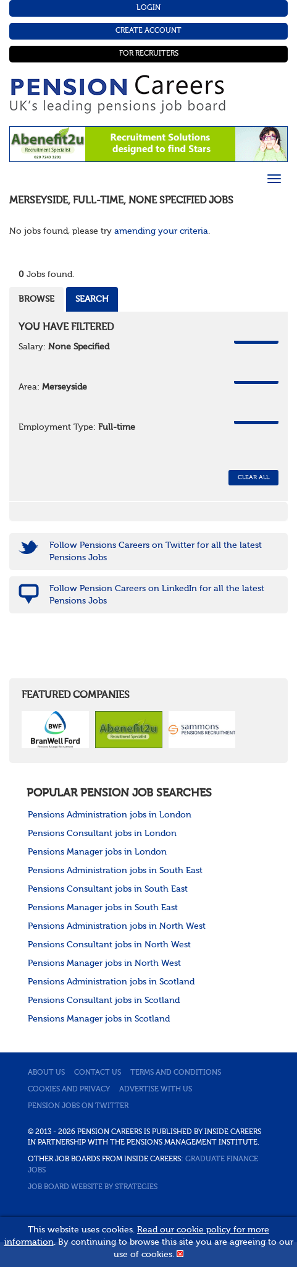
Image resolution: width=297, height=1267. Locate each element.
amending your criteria (161, 231)
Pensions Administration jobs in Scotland (111, 982)
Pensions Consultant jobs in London (102, 833)
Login (148, 8)
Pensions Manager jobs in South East (103, 907)
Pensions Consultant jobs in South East (108, 889)
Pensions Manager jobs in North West (104, 963)
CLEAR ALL (253, 477)
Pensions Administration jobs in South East (115, 870)
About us (46, 1073)
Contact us (97, 1073)
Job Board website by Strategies (92, 1187)
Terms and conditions (175, 1073)
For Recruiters (148, 54)
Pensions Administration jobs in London (109, 815)
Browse (36, 299)
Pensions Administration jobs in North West (117, 926)
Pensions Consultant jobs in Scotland (104, 1000)
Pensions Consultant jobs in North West (109, 945)
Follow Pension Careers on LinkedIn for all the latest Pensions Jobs (156, 594)
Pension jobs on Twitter (78, 1106)
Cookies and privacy (69, 1089)
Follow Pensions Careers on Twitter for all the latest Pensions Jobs (155, 551)
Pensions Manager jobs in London (97, 852)
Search (92, 299)
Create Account (148, 31)
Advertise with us (155, 1089)
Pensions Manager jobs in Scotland (99, 1019)
